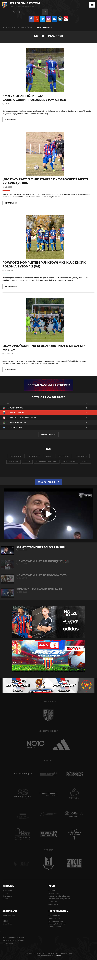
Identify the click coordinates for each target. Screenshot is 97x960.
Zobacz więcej (48, 434)
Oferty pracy (53, 904)
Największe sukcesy (55, 918)
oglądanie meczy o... (47, 461)
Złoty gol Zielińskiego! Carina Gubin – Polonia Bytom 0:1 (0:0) (35, 98)
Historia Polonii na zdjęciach (13, 938)
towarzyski (16, 456)
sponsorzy (34, 456)
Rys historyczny (54, 915)
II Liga (5, 918)
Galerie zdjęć (7, 896)
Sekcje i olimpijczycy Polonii (13, 940)
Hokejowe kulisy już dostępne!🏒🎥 (48, 562)
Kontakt (6, 899)
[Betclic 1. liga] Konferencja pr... (48, 590)
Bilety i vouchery (9, 915)
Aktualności (7, 890)
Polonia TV (7, 893)
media (56, 956)
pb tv (48, 456)
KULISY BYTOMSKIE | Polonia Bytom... (48, 548)
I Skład (5, 921)
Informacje (52, 890)
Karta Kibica (7, 924)
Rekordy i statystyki (55, 921)
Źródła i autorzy (8, 943)
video (85, 461)
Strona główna (25, 27)
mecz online (69, 461)
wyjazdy (13, 461)
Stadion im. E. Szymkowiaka (59, 896)
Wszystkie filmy (48, 481)
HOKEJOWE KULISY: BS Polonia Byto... (48, 576)
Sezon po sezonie (55, 927)
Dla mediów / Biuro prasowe (59, 899)
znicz (27, 461)
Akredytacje (52, 902)
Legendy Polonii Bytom (57, 924)
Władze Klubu (53, 893)
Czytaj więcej (11, 120)
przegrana (63, 456)
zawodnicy (81, 456)
